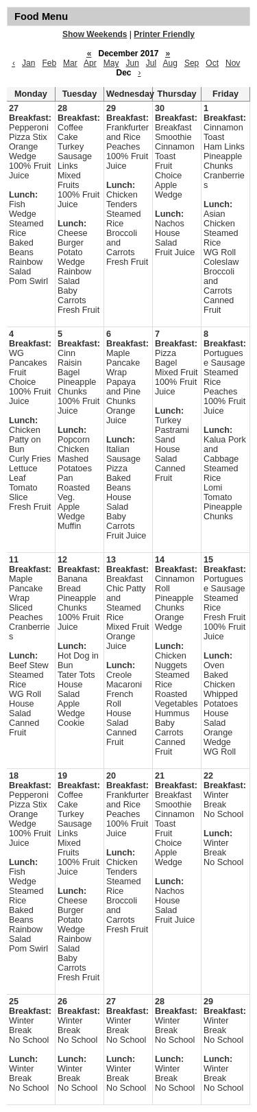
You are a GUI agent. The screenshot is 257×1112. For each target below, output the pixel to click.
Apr (90, 63)
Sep (191, 63)
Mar (70, 63)
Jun (131, 63)
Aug (170, 63)
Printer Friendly (164, 34)
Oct (212, 63)
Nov (232, 63)
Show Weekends (94, 34)
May (111, 63)
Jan (28, 63)
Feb (49, 63)
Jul (151, 63)
